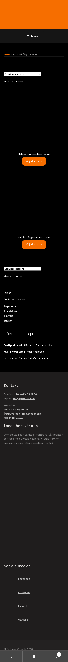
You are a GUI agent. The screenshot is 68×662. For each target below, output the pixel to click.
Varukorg (53, 654)
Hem (7, 54)
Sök (34, 656)
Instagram (17, 592)
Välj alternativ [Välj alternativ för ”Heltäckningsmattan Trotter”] (34, 244)
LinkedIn (16, 606)
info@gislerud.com (24, 398)
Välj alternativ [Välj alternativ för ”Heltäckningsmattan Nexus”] (34, 161)
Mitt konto (11, 656)
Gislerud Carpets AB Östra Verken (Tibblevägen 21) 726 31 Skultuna (22, 413)
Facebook (17, 579)
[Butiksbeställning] (22, 74)
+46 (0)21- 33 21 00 (25, 394)
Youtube (16, 620)
